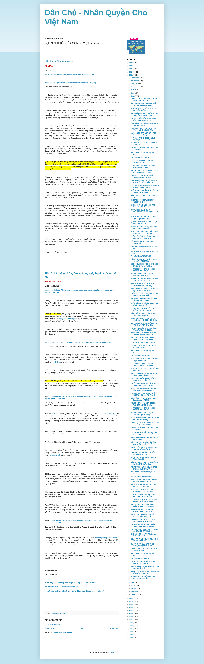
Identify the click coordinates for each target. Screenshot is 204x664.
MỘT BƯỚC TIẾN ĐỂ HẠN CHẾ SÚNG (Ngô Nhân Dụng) (144, 124)
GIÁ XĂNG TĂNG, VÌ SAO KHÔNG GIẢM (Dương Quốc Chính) (143, 545)
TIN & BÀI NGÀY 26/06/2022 (141, 477)
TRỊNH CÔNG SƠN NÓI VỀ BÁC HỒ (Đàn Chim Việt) (144, 550)
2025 (131, 66)
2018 (131, 607)
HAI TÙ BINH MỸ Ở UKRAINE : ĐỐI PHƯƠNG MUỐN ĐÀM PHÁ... (143, 104)
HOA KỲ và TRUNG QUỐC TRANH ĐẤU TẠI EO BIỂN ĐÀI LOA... (143, 389)
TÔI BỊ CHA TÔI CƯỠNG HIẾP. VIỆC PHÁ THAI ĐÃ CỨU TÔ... (144, 562)
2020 (131, 601)
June (133, 96)
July (133, 93)
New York (55, 414)
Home (82, 629)
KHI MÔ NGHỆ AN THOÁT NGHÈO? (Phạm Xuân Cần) (144, 458)
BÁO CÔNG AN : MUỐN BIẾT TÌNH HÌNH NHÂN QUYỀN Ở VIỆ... (143, 443)
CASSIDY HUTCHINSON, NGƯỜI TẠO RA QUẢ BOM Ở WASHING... (144, 176)
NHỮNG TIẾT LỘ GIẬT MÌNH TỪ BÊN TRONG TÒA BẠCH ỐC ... (144, 191)
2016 (131, 613)
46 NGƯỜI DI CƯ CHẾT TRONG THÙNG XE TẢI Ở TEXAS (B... (142, 364)
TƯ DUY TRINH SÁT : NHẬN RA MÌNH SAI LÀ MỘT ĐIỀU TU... (144, 260)
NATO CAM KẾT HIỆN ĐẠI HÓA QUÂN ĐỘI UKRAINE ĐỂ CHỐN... (145, 171)
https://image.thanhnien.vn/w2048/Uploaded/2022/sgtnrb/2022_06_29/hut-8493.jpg (78, 342)
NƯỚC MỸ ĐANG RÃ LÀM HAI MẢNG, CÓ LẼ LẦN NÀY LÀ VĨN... (144, 304)
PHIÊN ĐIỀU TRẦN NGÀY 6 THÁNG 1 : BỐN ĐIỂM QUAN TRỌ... (145, 572)
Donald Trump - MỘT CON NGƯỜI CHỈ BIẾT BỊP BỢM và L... (145, 567)
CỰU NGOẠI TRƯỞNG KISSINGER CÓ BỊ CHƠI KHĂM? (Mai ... (145, 186)
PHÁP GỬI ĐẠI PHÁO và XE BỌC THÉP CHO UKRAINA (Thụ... (143, 285)
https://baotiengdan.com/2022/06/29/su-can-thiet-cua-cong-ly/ (70, 74)
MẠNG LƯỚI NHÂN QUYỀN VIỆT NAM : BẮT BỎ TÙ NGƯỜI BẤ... (144, 448)
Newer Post (49, 629)
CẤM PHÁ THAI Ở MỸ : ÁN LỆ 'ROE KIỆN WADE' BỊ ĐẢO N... (144, 314)
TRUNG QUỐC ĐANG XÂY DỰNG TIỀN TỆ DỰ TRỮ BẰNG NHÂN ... (145, 423)
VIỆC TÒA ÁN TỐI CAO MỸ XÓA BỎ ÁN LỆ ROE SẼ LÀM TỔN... (144, 379)
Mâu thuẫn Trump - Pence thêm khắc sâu (61, 587)
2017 (131, 610)
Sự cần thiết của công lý (59, 61)
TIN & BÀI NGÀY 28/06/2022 (141, 256)
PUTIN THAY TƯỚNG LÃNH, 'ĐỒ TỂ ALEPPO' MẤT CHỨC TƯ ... (144, 515)
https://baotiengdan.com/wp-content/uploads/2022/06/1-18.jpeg (70, 83)
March (133, 588)
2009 (131, 635)
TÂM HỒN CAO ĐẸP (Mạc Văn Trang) (144, 343)
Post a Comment (54, 624)
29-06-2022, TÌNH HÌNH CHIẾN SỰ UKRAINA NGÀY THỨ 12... (143, 166)
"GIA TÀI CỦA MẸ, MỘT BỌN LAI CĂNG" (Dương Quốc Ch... (143, 139)
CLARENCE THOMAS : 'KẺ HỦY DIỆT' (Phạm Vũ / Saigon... (144, 360)
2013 (131, 623)
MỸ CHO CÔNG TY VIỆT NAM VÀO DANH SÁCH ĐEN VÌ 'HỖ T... (143, 129)
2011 (131, 629)
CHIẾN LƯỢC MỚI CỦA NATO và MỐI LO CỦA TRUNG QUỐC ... (144, 99)
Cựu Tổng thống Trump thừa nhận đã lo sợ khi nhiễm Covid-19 (70, 583)
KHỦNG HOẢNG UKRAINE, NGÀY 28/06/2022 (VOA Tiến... (143, 275)
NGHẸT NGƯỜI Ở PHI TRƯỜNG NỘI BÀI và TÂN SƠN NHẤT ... (144, 227)
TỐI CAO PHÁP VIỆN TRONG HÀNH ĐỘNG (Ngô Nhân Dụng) (144, 119)
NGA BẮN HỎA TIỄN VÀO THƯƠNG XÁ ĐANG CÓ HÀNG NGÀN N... (144, 374)
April (133, 585)
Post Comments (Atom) (63, 633)
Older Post (114, 629)
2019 (131, 604)
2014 (131, 619)
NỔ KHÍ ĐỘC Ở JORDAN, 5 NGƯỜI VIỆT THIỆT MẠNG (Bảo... (143, 218)
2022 (131, 75)
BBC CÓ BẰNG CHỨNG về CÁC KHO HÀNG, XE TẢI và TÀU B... (144, 265)
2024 (131, 69)
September (135, 87)
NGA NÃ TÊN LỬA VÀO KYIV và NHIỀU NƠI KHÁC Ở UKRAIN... (143, 505)
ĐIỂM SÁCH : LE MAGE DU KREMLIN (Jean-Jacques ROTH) (144, 399)
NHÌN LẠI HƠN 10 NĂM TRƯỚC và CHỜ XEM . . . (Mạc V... (143, 535)
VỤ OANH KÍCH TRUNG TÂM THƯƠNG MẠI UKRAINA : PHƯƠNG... (145, 289)
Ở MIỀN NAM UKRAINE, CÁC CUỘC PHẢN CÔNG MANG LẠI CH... (144, 384)
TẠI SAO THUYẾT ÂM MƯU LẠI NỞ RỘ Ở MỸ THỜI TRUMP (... (145, 419)
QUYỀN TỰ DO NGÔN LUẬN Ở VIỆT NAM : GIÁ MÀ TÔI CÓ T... (144, 222)
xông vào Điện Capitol (68, 319)
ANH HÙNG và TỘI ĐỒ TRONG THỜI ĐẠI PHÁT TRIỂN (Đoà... (144, 109)
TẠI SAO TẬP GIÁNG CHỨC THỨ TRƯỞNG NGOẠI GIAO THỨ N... (143, 394)
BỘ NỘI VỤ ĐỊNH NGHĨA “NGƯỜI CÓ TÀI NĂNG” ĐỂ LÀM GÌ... (144, 463)
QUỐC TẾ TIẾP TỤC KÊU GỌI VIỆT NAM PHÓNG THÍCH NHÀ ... (143, 237)
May (133, 582)
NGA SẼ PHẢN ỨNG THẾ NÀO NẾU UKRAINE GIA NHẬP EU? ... (144, 481)
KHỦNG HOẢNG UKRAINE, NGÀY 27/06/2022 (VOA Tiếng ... (143, 414)
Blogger (111, 652)
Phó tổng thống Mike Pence (105, 538)
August (134, 90)
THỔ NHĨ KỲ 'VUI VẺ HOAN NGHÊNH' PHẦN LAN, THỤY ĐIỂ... (144, 294)
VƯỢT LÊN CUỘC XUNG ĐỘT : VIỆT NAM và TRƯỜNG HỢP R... (144, 486)
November (135, 81)
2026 (131, 63)
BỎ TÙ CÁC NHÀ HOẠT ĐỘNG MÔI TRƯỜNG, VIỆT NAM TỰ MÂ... (143, 334)
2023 (131, 72)
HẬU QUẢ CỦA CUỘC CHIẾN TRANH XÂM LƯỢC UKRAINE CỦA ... (144, 114)
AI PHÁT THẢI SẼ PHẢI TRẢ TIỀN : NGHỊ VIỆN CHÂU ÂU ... (143, 577)
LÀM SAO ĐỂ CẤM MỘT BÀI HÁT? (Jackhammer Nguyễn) (143, 134)
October (134, 84)
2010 (131, 632)
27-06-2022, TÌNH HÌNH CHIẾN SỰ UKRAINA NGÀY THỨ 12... (143, 409)
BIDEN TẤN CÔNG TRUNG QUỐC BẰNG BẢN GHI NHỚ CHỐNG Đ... (144, 319)
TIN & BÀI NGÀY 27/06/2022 (141, 356)
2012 (131, 626)
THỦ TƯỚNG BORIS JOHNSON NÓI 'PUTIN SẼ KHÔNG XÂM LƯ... (144, 181)
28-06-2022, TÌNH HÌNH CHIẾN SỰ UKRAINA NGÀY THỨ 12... (143, 270)
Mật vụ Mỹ (111, 414)
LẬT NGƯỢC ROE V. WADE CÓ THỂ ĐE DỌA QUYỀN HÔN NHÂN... (144, 500)
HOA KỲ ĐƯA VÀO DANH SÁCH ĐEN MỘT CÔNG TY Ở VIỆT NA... (144, 232)
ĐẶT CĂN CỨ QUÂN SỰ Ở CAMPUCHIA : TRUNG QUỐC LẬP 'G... (144, 212)
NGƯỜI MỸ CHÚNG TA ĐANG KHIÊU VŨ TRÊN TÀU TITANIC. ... (144, 299)
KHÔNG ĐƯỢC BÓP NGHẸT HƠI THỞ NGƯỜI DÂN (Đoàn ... (144, 347)
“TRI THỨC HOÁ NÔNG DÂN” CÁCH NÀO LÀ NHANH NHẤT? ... (144, 468)
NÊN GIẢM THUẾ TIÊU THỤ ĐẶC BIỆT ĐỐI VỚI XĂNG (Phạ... (144, 540)
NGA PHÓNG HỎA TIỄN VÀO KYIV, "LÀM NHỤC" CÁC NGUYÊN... (143, 491)
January (134, 594)
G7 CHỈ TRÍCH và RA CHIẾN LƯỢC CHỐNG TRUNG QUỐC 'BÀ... (143, 309)
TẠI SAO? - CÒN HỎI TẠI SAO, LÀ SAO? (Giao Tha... (143, 161)
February (134, 591)
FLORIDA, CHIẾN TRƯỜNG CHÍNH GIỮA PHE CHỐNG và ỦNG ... (143, 496)
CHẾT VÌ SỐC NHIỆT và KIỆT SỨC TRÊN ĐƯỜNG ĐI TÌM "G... (143, 201)
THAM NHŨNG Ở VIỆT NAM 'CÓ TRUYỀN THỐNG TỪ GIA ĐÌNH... (143, 339)
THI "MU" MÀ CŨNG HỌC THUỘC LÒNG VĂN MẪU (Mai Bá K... (143, 525)
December (135, 78)
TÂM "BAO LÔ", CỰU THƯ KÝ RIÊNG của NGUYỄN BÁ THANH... (144, 530)
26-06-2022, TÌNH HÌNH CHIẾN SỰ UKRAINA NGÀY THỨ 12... (143, 520)
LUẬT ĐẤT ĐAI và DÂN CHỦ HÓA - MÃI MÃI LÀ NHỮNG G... (143, 453)
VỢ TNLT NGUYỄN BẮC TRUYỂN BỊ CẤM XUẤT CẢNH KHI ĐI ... (144, 329)
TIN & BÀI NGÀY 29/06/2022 (141, 158)
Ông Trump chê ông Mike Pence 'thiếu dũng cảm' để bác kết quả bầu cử (74, 591)
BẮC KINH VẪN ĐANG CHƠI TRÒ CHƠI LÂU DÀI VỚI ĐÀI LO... (143, 206)
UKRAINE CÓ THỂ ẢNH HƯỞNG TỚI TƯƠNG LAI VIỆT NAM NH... (144, 324)
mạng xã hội (55, 455)
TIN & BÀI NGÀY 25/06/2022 (141, 559)
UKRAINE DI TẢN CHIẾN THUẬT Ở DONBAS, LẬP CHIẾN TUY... (143, 510)
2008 (131, 638)
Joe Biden (55, 362)
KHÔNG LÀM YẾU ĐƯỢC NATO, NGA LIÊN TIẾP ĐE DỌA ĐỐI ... (144, 280)
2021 (131, 598)
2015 (131, 616)
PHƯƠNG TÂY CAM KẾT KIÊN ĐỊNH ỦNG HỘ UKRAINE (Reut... (144, 404)
